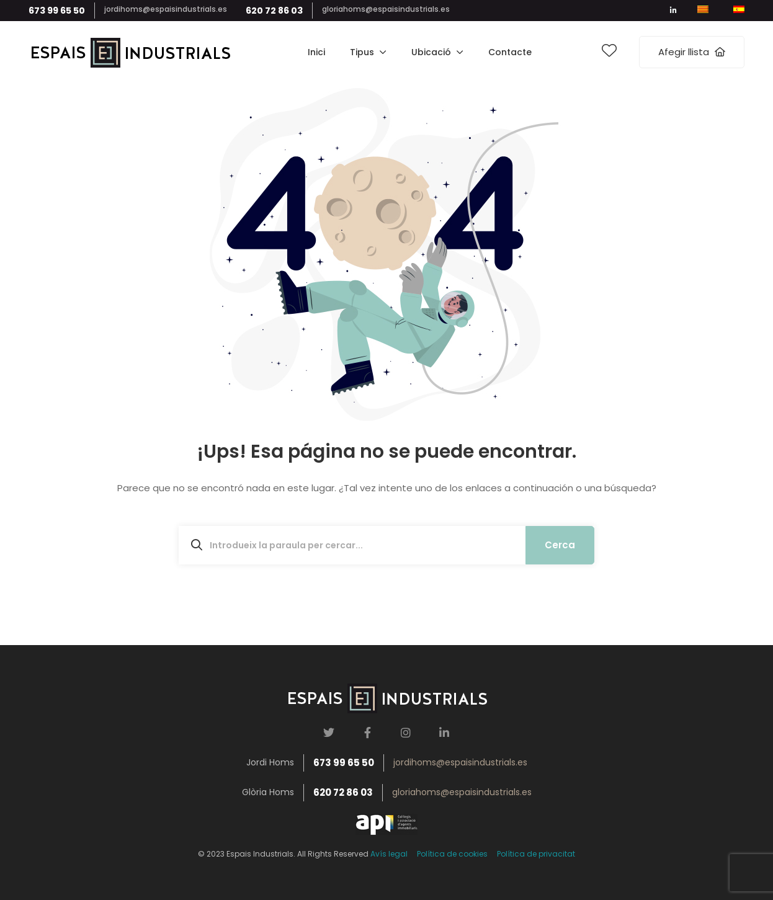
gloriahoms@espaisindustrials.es (386, 9)
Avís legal (389, 854)
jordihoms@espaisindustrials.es (165, 9)
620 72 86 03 (274, 10)
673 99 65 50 (57, 10)
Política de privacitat (536, 854)
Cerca (560, 544)
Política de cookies (452, 854)
